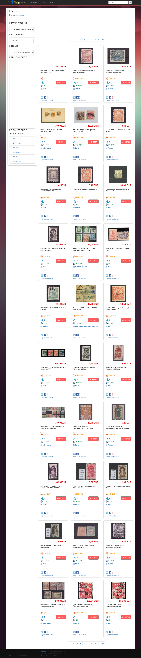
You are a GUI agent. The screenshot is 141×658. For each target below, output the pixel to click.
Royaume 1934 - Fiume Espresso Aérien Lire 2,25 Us (84, 368)
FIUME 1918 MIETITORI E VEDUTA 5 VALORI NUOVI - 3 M (53, 605)
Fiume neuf (15, 148)
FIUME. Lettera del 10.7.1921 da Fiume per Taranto (51, 130)
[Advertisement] (22, 94)
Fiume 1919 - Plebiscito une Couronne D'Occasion (115, 71)
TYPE (23, 3)
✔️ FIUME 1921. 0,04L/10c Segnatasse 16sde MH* (114, 605)
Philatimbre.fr (44, 651)
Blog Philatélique (56, 656)
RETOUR (21, 16)
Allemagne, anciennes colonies (86, 326)
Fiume (13, 139)
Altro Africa (47, 148)
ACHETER (61, 82)
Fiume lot (14, 157)
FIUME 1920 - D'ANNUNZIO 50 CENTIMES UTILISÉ (51, 190)
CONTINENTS (33, 3)
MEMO (51, 3)
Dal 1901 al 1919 (81, 267)
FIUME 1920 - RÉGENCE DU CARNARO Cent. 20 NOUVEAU (83, 427)
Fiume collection (16, 161)
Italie (44, 89)
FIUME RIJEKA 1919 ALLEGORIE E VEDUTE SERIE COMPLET (52, 427)
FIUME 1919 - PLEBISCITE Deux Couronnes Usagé (84, 71)
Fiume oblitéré (16, 152)
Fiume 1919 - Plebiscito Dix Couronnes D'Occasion (115, 546)
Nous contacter (45, 656)
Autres (77, 89)
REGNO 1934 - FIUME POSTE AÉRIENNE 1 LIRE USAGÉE (50, 487)
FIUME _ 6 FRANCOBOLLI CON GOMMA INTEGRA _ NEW (84, 249)
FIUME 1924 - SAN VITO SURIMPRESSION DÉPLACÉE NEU (117, 427)
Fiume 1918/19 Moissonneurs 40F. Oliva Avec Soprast (117, 190)
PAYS (43, 3)
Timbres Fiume (16, 143)
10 (103, 39)
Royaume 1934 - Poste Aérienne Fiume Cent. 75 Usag (116, 368)
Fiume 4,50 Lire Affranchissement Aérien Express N (84, 487)
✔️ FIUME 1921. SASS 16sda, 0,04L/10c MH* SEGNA (83, 605)
